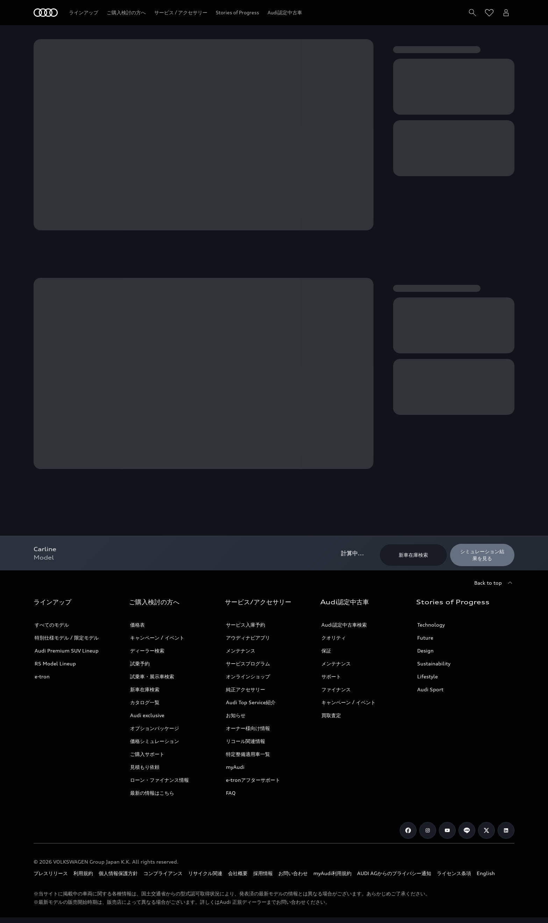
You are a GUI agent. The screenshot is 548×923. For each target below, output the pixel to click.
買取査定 (331, 715)
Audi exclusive (147, 715)
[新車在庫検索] (413, 555)
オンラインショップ (248, 676)
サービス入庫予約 (245, 625)
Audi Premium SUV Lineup (67, 651)
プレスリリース (51, 873)
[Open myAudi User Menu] (506, 12)
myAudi (235, 767)
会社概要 (238, 873)
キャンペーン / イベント (157, 638)
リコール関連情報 (245, 741)
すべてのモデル (52, 625)
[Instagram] (427, 830)
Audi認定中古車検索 (344, 625)
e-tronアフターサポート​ (253, 780)
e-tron (42, 676)
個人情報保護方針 (118, 873)
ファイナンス (336, 689)
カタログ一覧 (144, 702)
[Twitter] (486, 830)
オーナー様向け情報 (248, 728)
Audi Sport (430, 689)
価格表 (137, 625)
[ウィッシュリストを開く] (489, 12)
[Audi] (46, 12)
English (486, 873)
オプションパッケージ (154, 728)
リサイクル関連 (205, 873)
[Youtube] (447, 830)
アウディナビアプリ (248, 638)
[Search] (472, 12)
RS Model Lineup (55, 663)
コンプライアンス (163, 873)
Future (425, 638)
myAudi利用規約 (332, 873)
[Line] (466, 830)
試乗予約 (140, 663)
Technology (431, 625)
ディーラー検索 (147, 651)
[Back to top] (494, 583)
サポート (331, 676)
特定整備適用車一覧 (248, 754)
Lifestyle (427, 676)
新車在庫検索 (144, 689)
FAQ (231, 793)
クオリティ (333, 638)
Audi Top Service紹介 (251, 702)
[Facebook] (408, 830)
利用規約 (83, 873)
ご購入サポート (147, 754)
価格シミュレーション (154, 741)
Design (425, 651)
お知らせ (235, 715)
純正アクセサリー (245, 689)
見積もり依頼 (144, 767)
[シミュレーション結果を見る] (482, 555)
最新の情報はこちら (152, 793)
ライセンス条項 (454, 873)
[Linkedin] (506, 830)
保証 (326, 651)
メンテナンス (240, 651)
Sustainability (433, 663)
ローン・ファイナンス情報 (159, 780)
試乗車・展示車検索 (152, 676)
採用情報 (263, 873)
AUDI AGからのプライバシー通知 (394, 873)
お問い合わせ (293, 873)
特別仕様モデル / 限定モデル (67, 638)
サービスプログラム (248, 663)
